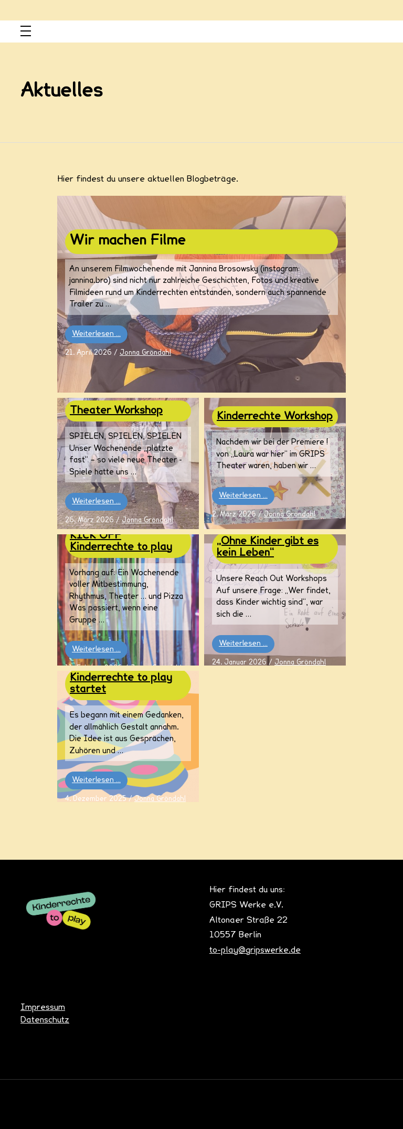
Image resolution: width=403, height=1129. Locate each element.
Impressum (42, 1007)
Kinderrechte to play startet (121, 683)
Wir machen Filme (127, 241)
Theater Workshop (116, 411)
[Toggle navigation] (25, 31)
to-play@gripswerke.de (255, 950)
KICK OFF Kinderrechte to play (121, 541)
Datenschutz (44, 1020)
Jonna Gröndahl (145, 353)
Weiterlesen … (96, 334)
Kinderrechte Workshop (275, 417)
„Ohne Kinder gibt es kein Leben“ (268, 547)
